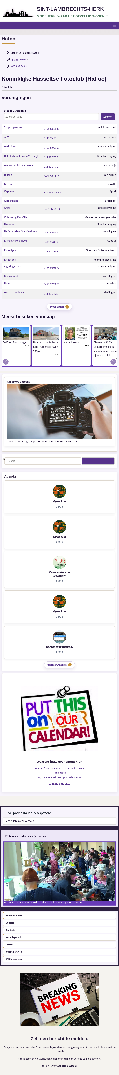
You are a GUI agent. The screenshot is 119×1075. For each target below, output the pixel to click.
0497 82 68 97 (52, 148)
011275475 (50, 138)
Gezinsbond (11, 276)
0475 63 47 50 (52, 233)
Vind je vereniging (15, 111)
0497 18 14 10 (52, 176)
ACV (6, 137)
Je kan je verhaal (52, 1066)
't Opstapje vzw (13, 128)
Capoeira (9, 191)
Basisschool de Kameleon (19, 165)
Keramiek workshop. (59, 647)
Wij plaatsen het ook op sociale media (59, 777)
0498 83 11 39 (52, 129)
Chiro (7, 208)
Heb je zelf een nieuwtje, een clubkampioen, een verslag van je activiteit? (59, 1059)
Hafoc (7, 283)
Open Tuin (59, 501)
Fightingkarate (12, 267)
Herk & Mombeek (14, 293)
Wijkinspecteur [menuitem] (14, 959)
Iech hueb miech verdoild (20, 821)
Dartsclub (9, 224)
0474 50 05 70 (52, 268)
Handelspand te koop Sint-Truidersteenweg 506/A (45, 347)
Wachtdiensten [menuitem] (14, 952)
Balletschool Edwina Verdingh (21, 156)
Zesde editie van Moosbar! (59, 574)
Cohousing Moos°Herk (17, 217)
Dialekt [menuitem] (9, 944)
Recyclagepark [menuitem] (14, 937)
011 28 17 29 (51, 157)
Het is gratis (59, 773)
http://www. (20, 60)
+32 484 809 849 (53, 193)
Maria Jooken (71, 342)
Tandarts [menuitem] (10, 930)
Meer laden (57, 307)
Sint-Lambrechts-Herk (70, 9)
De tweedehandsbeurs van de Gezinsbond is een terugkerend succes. (44, 903)
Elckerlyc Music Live (15, 241)
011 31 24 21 (51, 294)
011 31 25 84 (51, 251)
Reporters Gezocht (18, 382)
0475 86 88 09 (52, 242)
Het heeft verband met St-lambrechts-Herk (59, 769)
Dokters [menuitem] (10, 923)
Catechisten (11, 201)
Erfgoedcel (10, 260)
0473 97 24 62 (19, 66)
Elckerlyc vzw (12, 250)
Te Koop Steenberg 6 (15, 342)
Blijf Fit (8, 175)
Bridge (8, 184)
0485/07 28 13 (52, 209)
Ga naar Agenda (57, 665)
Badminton (10, 147)
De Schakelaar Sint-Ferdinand (21, 231)
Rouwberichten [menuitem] (14, 915)
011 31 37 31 (51, 167)
